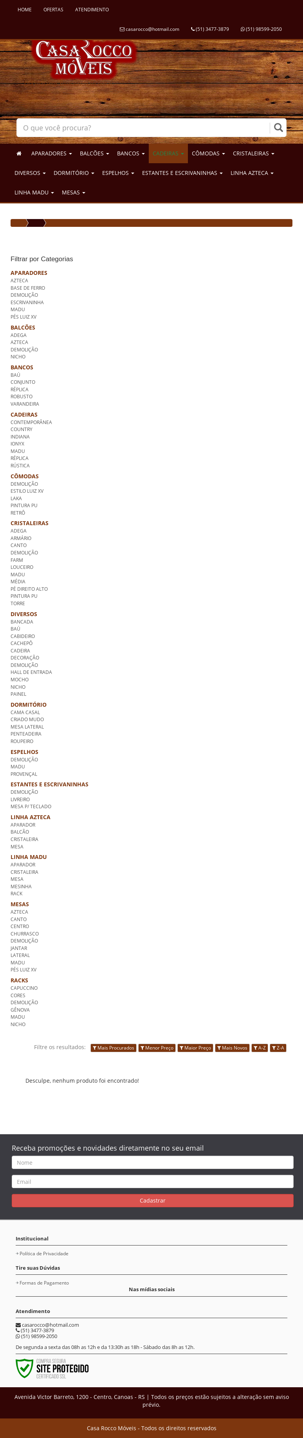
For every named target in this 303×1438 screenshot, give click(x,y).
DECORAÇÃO (25, 657)
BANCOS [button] (131, 153)
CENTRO (20, 926)
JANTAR (19, 948)
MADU (18, 309)
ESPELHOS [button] (118, 172)
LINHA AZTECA (30, 817)
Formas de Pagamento (44, 1282)
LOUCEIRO (22, 567)
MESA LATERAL (27, 726)
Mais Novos (232, 1047)
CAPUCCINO (24, 988)
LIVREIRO (20, 799)
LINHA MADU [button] (34, 192)
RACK (16, 893)
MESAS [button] (73, 192)
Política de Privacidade (44, 1253)
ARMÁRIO (21, 538)
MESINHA (21, 886)
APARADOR (23, 824)
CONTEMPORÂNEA (31, 422)
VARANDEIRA (25, 404)
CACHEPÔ (21, 643)
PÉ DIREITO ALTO (29, 589)
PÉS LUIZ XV (23, 317)
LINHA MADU (29, 857)
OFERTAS (53, 9)
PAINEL (18, 694)
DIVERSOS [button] (30, 172)
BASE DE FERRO (28, 288)
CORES (18, 995)
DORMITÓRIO (29, 704)
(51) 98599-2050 (261, 29)
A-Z (260, 1047)
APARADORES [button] (51, 153)
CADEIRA (20, 650)
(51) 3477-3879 (210, 29)
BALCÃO (20, 832)
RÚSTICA (20, 465)
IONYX (17, 443)
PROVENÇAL (24, 774)
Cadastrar (153, 1200)
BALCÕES (23, 327)
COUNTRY (21, 429)
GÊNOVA (20, 1010)
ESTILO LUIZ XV (27, 491)
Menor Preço (157, 1047)
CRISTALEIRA (24, 839)
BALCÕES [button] (94, 153)
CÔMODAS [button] (208, 153)
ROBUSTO (21, 396)
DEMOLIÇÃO (24, 295)
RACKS (19, 980)
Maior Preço (195, 1047)
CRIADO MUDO (27, 719)
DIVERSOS (24, 614)
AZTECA (19, 280)
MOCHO (20, 679)
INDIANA (20, 436)
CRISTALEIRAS (30, 523)
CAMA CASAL (25, 712)
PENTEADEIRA (26, 734)
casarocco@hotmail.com (149, 29)
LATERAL (20, 955)
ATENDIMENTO (92, 9)
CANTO (19, 545)
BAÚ (15, 375)
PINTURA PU (24, 505)
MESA (17, 846)
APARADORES (29, 272)
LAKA (16, 498)
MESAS (20, 904)
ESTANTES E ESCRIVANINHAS (49, 784)
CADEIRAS (24, 414)
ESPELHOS (24, 752)
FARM (17, 560)
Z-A (278, 1047)
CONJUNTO (23, 382)
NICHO (18, 356)
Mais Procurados (113, 1047)
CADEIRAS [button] (168, 153)
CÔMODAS (25, 476)
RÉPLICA (20, 389)
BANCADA (22, 621)
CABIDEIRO (23, 636)
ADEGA (19, 335)
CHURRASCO (25, 933)
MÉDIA (18, 581)
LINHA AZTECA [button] (252, 172)
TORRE (18, 603)
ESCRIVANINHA (27, 302)
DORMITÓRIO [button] (74, 172)
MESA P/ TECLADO (31, 806)
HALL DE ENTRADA (31, 672)
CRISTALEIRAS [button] (253, 153)
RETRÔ (18, 513)
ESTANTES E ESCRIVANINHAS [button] (182, 172)
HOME (25, 9)
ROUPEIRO (22, 741)
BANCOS (22, 367)
